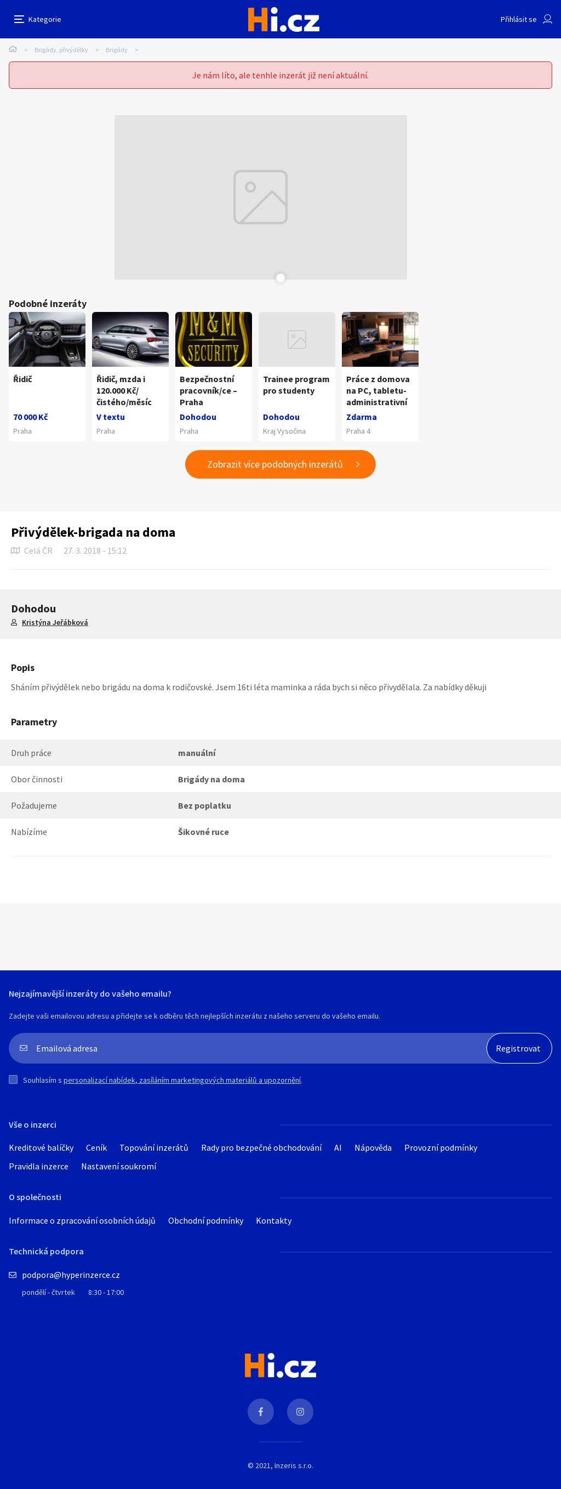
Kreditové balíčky (41, 1147)
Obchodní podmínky (205, 1220)
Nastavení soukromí (118, 1166)
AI (338, 1147)
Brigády (117, 50)
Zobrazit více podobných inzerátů (275, 464)
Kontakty (273, 1220)
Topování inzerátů (153, 1147)
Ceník (96, 1147)
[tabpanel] (261, 197)
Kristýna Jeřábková (55, 622)
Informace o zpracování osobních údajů (82, 1220)
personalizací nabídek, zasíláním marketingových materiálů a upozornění (182, 1080)
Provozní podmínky (440, 1147)
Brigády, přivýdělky (61, 50)
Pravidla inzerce (38, 1166)
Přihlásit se (519, 19)
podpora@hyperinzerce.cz (71, 1274)
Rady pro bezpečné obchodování (261, 1147)
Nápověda (373, 1147)
